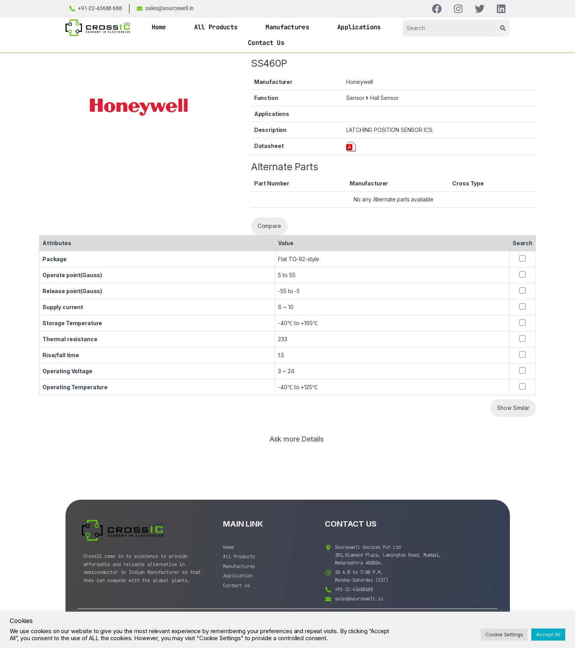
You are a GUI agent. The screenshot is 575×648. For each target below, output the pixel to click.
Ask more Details (296, 439)
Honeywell (359, 81)
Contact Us (266, 43)
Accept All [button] (548, 634)
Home (159, 27)
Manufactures (287, 27)
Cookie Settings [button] (504, 634)
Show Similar (513, 407)
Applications (359, 27)
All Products (216, 27)
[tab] (296, 443)
